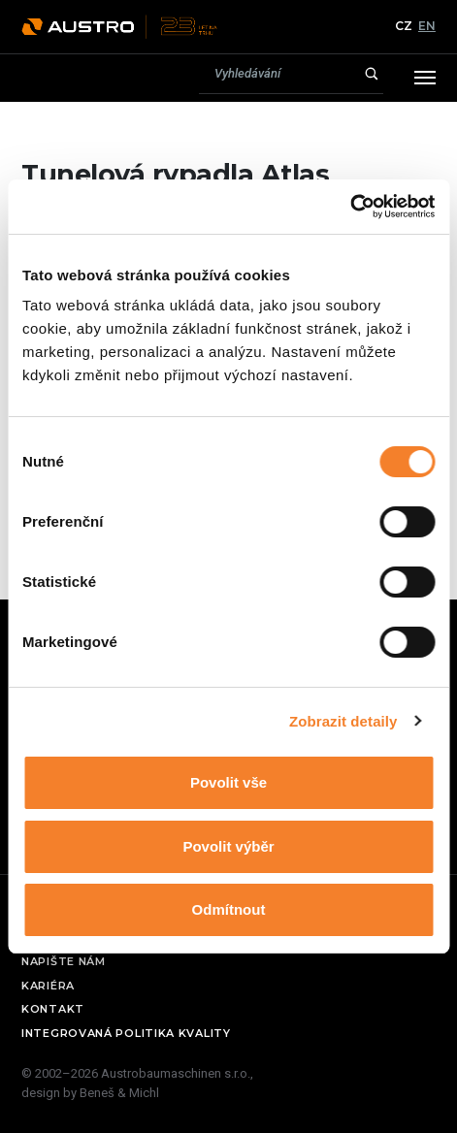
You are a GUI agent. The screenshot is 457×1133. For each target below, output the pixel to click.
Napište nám (63, 961)
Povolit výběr (228, 846)
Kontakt (52, 1009)
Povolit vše (228, 782)
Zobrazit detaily (343, 721)
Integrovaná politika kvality (126, 1033)
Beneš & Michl (119, 1092)
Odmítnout (229, 909)
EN (427, 25)
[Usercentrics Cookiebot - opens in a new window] (350, 206)
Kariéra (48, 985)
